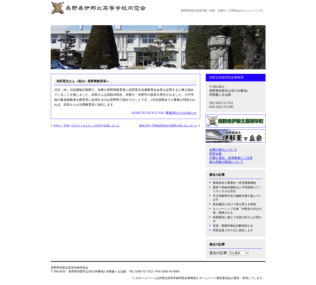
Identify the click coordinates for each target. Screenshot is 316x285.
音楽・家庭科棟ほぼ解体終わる (233, 225)
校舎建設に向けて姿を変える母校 (234, 204)
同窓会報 (215, 153)
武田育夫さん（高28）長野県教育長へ (82, 81)
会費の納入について (223, 149)
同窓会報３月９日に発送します (233, 230)
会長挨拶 (85, 19)
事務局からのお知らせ (170, 19)
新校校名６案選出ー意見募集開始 (234, 182)
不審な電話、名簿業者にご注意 (231, 158)
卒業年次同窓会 (227, 19)
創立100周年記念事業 (134, 19)
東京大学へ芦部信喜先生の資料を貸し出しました (168, 125)
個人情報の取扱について (226, 162)
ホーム (67, 19)
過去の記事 (218, 253)
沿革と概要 (106, 19)
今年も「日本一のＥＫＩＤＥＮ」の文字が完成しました (86, 125)
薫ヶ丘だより (200, 19)
